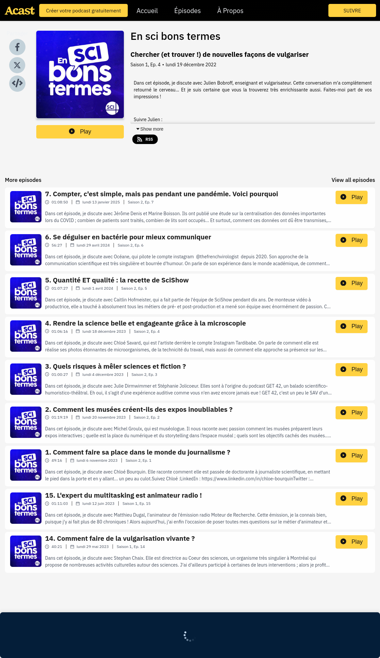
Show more (149, 129)
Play (80, 131)
